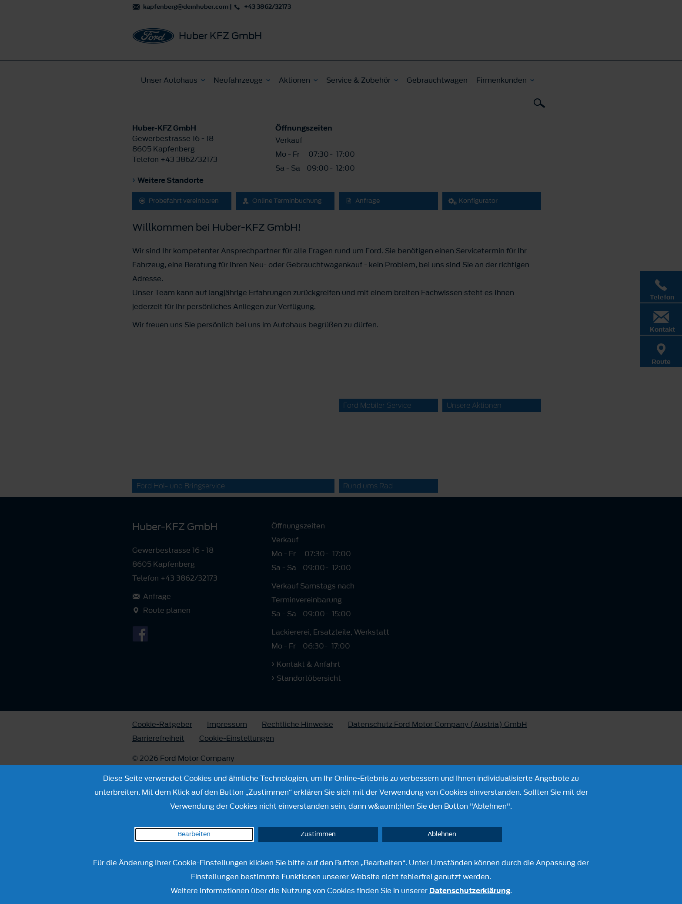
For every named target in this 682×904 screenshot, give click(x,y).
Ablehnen (442, 834)
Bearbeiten (194, 834)
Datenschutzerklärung (469, 890)
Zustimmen (318, 834)
